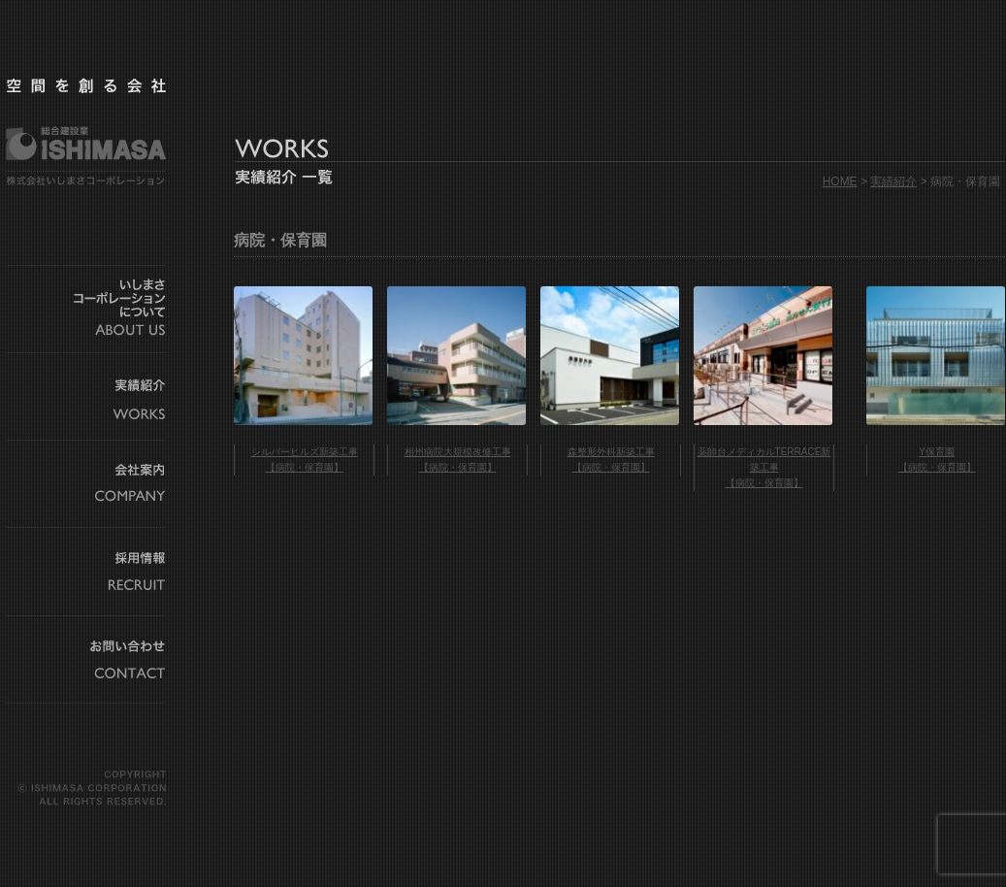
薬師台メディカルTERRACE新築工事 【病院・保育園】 (764, 467)
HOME (840, 181)
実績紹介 (893, 181)
